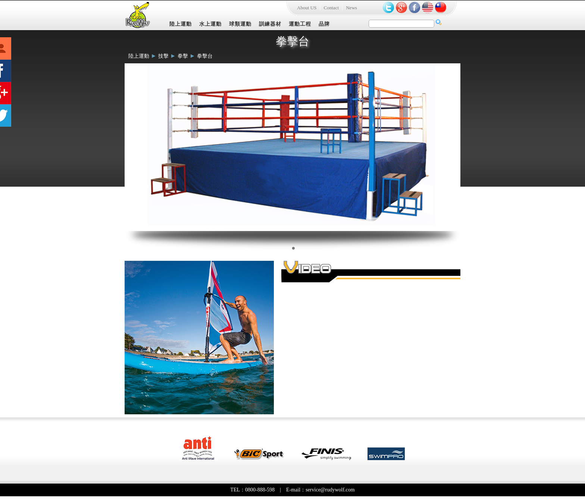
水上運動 (210, 24)
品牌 (324, 24)
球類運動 (240, 24)
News (351, 7)
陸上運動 (180, 24)
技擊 (163, 56)
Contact (331, 7)
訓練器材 (270, 24)
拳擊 (183, 56)
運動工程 (300, 24)
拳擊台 (205, 56)
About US (306, 7)
